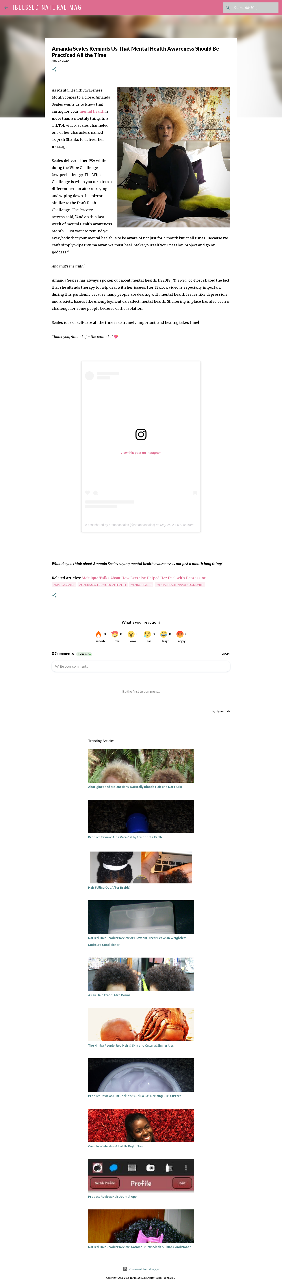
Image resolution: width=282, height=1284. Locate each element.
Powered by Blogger (141, 1269)
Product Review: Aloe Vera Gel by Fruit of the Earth (125, 837)
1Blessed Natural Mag (47, 7)
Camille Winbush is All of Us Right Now (115, 1146)
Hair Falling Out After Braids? (109, 887)
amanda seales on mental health (102, 584)
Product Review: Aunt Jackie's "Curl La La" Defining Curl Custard (135, 1096)
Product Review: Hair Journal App (112, 1196)
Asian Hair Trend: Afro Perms (109, 995)
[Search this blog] (255, 7)
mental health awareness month (180, 584)
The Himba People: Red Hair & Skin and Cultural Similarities (131, 1045)
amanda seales (64, 584)
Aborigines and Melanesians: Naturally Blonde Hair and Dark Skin (135, 787)
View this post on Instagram (141, 452)
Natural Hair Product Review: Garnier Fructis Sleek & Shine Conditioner (139, 1247)
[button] (54, 70)
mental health (92, 111)
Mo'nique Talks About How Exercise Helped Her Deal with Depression (143, 578)
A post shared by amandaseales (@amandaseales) (120, 525)
